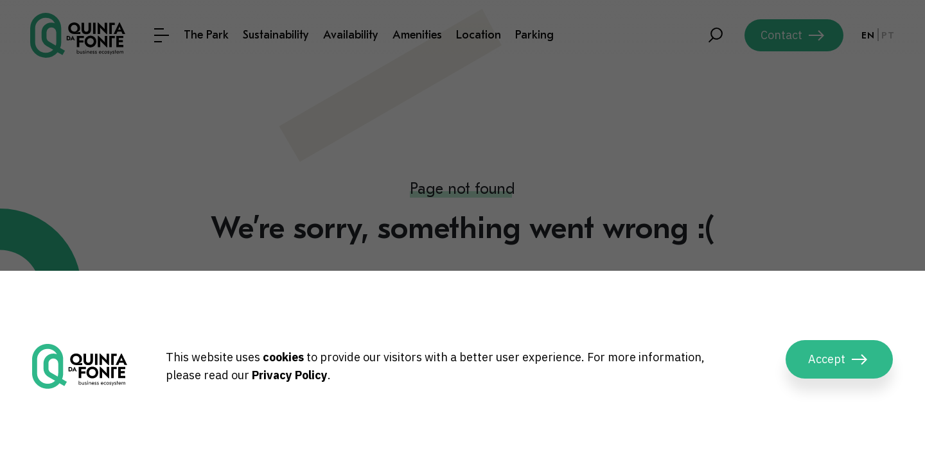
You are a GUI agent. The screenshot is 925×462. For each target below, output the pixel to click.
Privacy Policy (290, 375)
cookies (283, 357)
